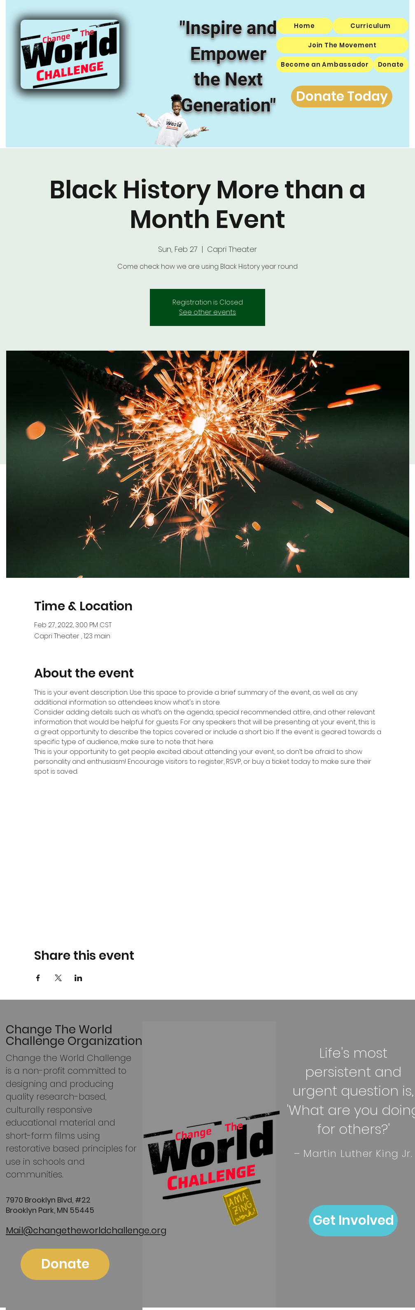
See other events (207, 312)
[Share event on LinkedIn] (78, 978)
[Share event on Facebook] (38, 978)
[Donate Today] (341, 96)
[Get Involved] (353, 1220)
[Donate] (65, 1264)
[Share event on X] (58, 978)
